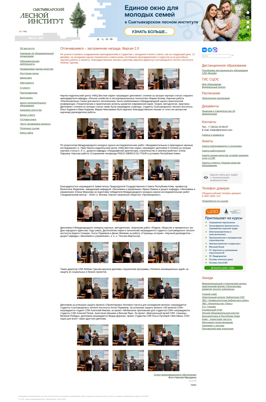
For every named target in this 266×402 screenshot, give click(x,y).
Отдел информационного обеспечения (175, 374)
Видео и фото (27, 115)
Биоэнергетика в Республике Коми (221, 316)
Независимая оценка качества (36, 69)
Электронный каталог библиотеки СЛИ (223, 297)
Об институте (27, 48)
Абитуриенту (27, 82)
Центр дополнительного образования (33, 104)
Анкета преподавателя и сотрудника (222, 146)
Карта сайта (26, 132)
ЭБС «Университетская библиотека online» (225, 300)
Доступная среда (29, 73)
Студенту (25, 87)
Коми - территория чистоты (217, 319)
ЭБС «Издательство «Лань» (217, 303)
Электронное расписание (216, 98)
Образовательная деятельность (29, 62)
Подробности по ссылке (215, 201)
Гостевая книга (28, 119)
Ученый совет (209, 294)
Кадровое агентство (31, 110)
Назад (193, 385)
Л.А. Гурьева (209, 306)
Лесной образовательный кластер (220, 313)
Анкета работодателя (213, 150)
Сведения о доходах (213, 325)
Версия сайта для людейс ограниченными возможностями (224, 177)
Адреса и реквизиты (213, 135)
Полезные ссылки (29, 128)
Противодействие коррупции (217, 328)
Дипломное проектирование (217, 322)
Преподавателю (28, 92)
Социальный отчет (212, 309)
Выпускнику (26, 97)
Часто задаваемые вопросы (35, 123)
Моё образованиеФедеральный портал (214, 85)
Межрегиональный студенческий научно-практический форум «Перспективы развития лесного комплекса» (224, 286)
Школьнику (26, 77)
